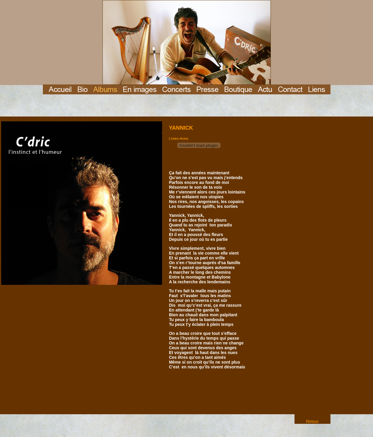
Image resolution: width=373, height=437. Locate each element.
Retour (312, 421)
